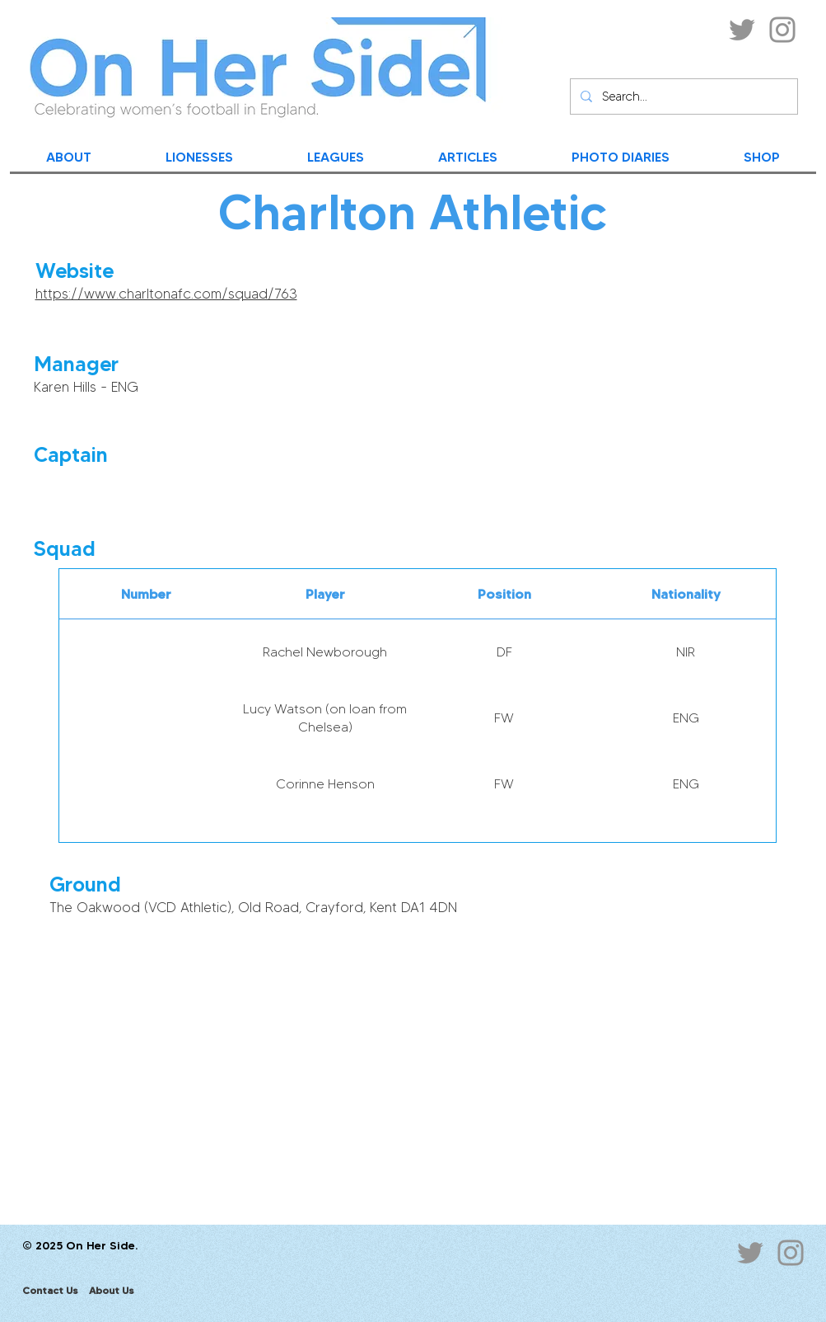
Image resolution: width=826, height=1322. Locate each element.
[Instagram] (782, 29)
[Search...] (682, 96)
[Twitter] (742, 29)
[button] (572, 399)
